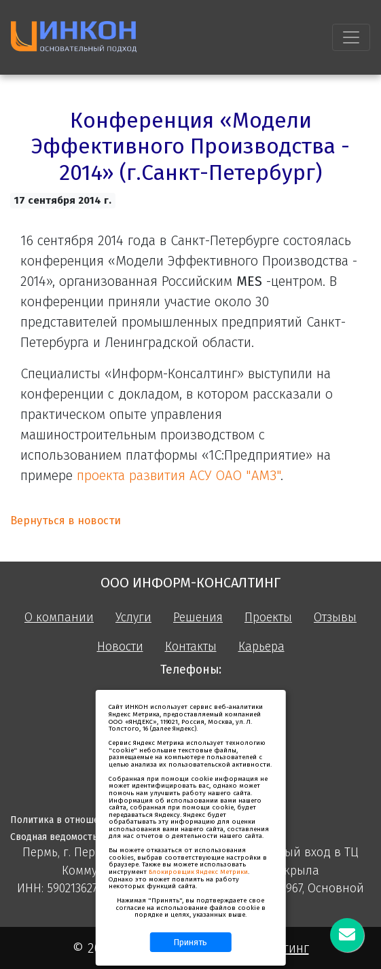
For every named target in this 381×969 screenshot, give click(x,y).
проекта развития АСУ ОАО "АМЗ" (178, 475)
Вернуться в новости (65, 520)
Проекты (268, 617)
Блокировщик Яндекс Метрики (198, 872)
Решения (198, 617)
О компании (59, 617)
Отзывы (335, 617)
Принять (190, 942)
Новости (120, 647)
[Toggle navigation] (351, 37)
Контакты (191, 647)
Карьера (261, 647)
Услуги (133, 617)
